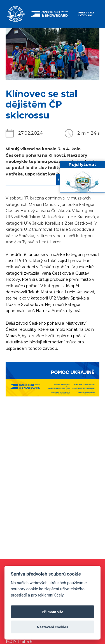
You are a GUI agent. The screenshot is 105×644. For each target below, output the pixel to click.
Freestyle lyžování (86, 14)
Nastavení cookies (52, 627)
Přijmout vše (52, 612)
